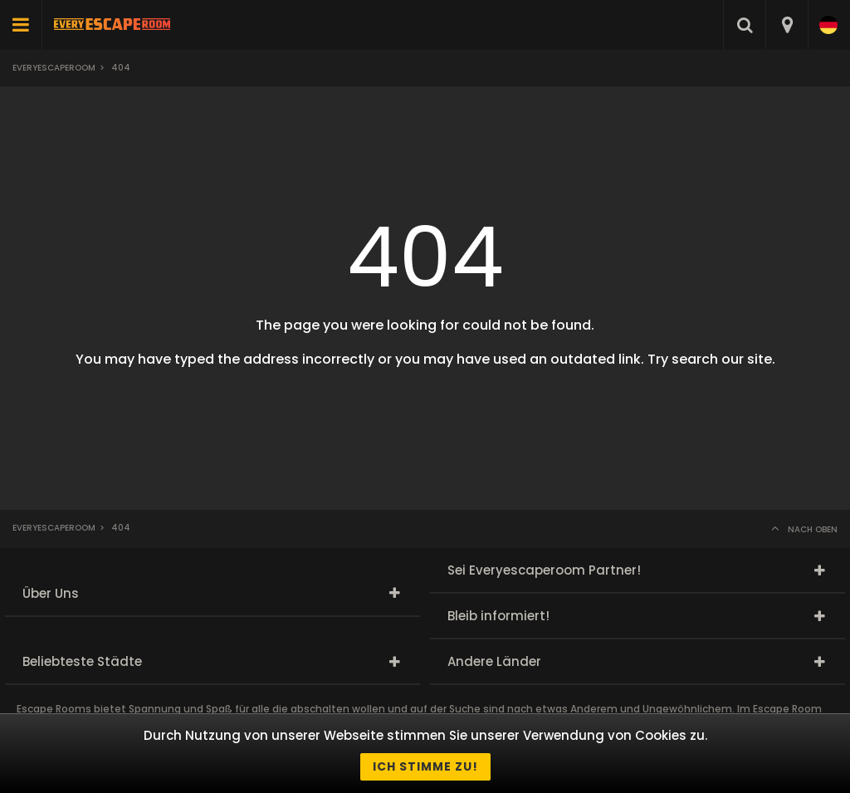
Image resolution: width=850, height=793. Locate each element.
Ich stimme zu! (425, 766)
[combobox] (786, 25)
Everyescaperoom (53, 67)
